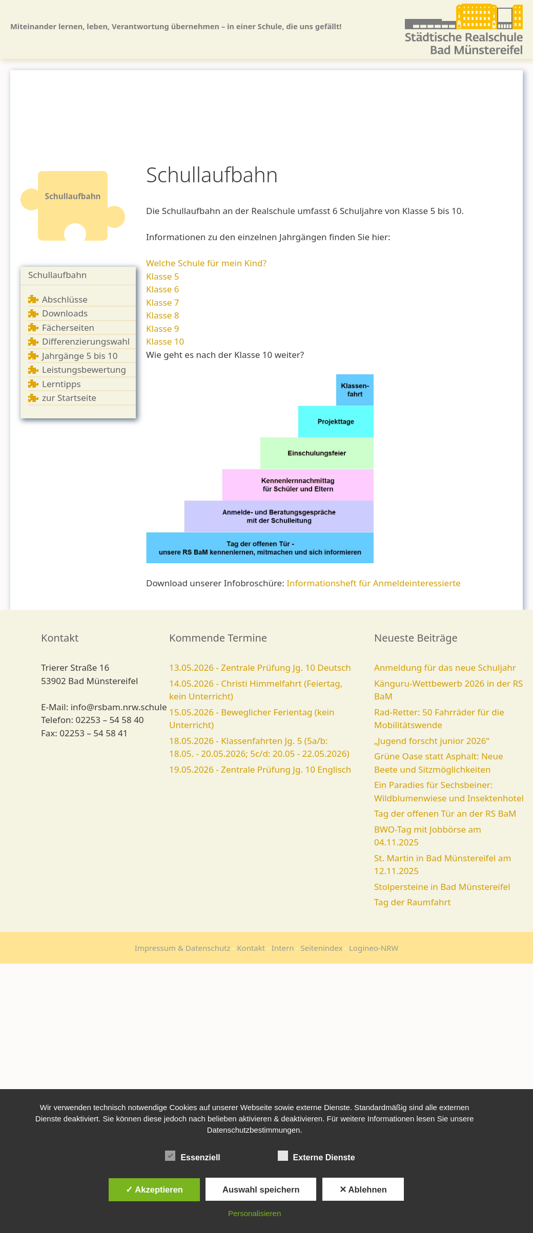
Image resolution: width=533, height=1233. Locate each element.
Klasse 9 (162, 328)
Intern (283, 948)
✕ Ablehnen (363, 1189)
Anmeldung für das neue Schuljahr (445, 667)
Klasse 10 (165, 341)
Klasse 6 (162, 289)
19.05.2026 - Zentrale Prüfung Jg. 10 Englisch (260, 769)
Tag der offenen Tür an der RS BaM (445, 813)
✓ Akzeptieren (154, 1189)
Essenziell (192, 1156)
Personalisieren (254, 1213)
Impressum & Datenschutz (183, 948)
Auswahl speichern (260, 1189)
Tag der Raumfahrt (412, 902)
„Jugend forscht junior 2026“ (431, 741)
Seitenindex (321, 948)
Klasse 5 (162, 276)
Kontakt (251, 948)
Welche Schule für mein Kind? (206, 263)
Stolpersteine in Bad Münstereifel (442, 886)
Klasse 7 (162, 302)
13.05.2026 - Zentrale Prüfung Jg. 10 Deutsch (260, 667)
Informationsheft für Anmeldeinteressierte (373, 583)
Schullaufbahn (57, 275)
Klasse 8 (162, 315)
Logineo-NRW (373, 948)
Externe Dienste (316, 1156)
